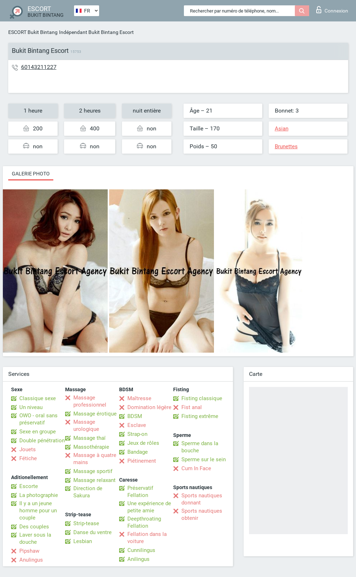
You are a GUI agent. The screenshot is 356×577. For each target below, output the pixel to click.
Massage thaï (89, 438)
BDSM (134, 416)
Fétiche (28, 458)
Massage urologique (86, 425)
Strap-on (137, 434)
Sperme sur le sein (203, 459)
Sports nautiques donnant (201, 499)
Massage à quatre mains (94, 459)
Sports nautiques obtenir (201, 514)
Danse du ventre (92, 532)
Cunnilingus (141, 550)
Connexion (332, 10)
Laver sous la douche (35, 538)
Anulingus (31, 560)
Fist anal (191, 407)
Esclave (136, 425)
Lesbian (82, 541)
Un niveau (31, 407)
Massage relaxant (94, 480)
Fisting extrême (199, 416)
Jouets (27, 449)
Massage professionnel (89, 401)
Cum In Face (196, 468)
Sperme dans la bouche (199, 447)
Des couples (34, 526)
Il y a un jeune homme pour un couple (38, 510)
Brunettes (286, 146)
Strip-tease (86, 523)
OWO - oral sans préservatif (38, 419)
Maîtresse (139, 398)
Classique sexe (37, 398)
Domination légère (149, 407)
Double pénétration (42, 440)
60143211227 (39, 67)
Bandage (137, 452)
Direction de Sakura (87, 492)
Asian (281, 128)
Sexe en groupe (37, 431)
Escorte (28, 486)
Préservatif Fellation (140, 491)
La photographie (38, 495)
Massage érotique (95, 414)
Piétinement (141, 461)
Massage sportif (92, 471)
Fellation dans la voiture (147, 537)
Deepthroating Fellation (144, 522)
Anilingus (138, 559)
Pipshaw (29, 551)
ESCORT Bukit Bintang (33, 32)
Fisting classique (201, 398)
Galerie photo (31, 173)
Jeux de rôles (143, 443)
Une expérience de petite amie (149, 507)
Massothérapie (91, 447)
